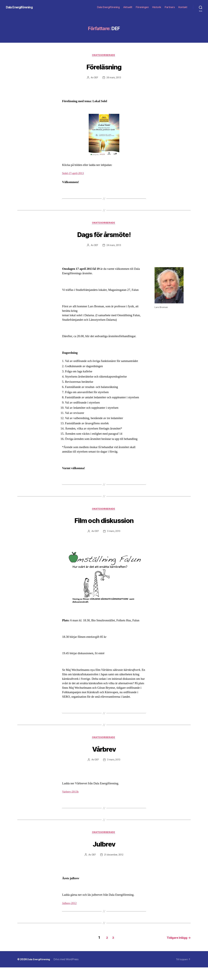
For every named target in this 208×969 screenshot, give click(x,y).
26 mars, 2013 (113, 78)
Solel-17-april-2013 (74, 174)
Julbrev (104, 845)
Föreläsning (104, 66)
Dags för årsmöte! (104, 234)
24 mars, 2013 (113, 246)
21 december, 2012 (113, 857)
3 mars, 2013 (114, 532)
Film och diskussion (104, 521)
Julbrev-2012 (70, 905)
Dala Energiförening (21, 7)
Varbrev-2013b (71, 793)
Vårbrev (104, 750)
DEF (96, 78)
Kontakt (182, 7)
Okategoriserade (104, 55)
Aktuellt (127, 7)
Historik (156, 7)
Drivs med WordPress (68, 960)
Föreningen (142, 7)
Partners (170, 7)
